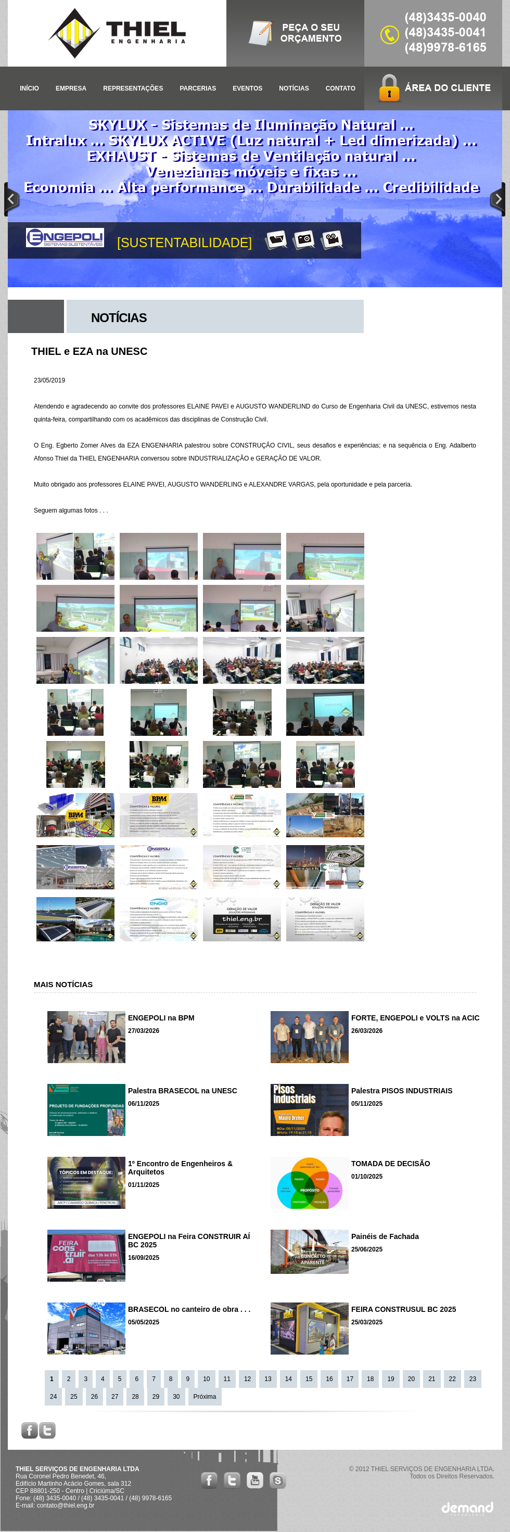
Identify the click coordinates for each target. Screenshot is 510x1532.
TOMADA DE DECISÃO (390, 1163)
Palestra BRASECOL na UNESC (182, 1091)
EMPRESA (71, 88)
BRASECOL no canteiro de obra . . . (189, 1309)
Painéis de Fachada (385, 1236)
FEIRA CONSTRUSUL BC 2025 (403, 1309)
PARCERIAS (198, 88)
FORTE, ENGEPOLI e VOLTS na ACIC (415, 1018)
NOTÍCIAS (294, 88)
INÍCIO (29, 88)
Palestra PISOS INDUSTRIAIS (402, 1091)
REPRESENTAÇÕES (133, 88)
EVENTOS (247, 88)
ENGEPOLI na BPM (161, 1018)
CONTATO (340, 88)
